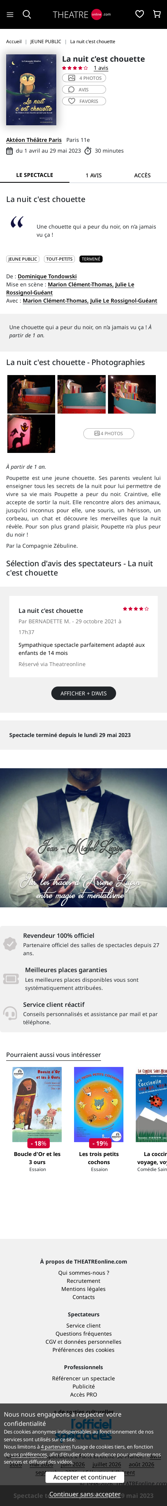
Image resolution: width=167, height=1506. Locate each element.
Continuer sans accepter (85, 1494)
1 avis (101, 67)
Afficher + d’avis (84, 693)
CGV (51, 1341)
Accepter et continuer (84, 1477)
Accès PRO (83, 1394)
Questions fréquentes (84, 1333)
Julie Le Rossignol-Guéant (123, 300)
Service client (83, 1325)
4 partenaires (56, 1446)
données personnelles (92, 1341)
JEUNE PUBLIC (22, 259)
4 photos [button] (108, 433)
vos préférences (29, 1454)
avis (78, 89)
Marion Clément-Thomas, (81, 284)
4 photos (85, 78)
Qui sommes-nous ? (83, 1272)
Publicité (84, 1386)
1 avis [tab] (94, 175)
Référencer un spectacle (83, 1378)
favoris (83, 101)
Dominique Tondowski (47, 276)
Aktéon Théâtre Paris (34, 139)
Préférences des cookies (83, 1349)
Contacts (84, 1297)
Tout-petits (59, 259)
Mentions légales (83, 1288)
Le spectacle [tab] (34, 174)
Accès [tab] (142, 175)
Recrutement (83, 1280)
